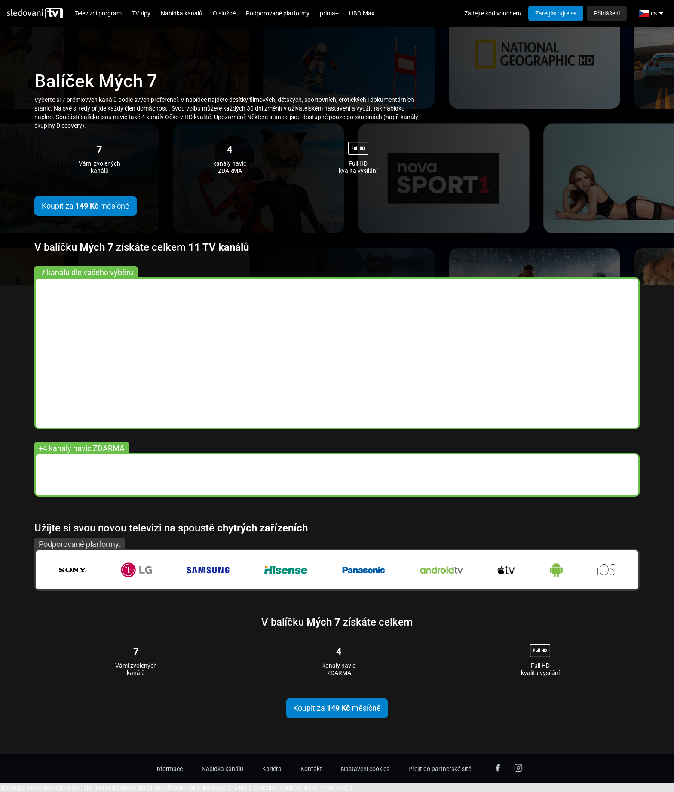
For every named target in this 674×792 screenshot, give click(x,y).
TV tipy (141, 13)
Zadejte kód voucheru (492, 13)
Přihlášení (607, 13)
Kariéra (272, 768)
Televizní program (98, 13)
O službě (224, 13)
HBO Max (361, 13)
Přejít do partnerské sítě (439, 768)
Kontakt (311, 768)
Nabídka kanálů (181, 13)
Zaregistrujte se (555, 13)
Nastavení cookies (365, 768)
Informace (169, 768)
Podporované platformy (277, 13)
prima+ (329, 13)
